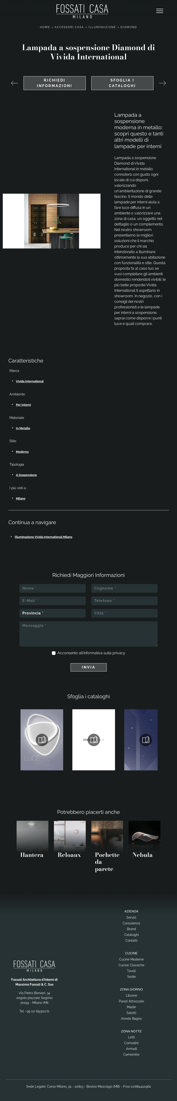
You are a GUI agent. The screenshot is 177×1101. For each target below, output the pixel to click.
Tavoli (131, 971)
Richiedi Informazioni (54, 83)
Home (45, 27)
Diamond (129, 27)
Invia (88, 667)
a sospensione (26, 475)
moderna (22, 451)
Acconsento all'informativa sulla (91, 653)
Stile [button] (12, 441)
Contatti (131, 940)
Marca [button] (14, 371)
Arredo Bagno (131, 1018)
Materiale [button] (16, 418)
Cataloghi (131, 935)
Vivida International (30, 381)
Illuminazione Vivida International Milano (43, 537)
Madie (131, 1007)
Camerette (131, 1054)
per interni (23, 404)
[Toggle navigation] (159, 11)
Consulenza (131, 923)
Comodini (131, 1043)
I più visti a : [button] (18, 488)
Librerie (131, 995)
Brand (131, 929)
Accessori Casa (69, 27)
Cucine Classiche (131, 965)
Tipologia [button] (16, 464)
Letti (131, 1037)
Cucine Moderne (131, 959)
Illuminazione (102, 27)
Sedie (131, 976)
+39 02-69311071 (37, 1011)
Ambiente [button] (17, 394)
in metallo (23, 428)
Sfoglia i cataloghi (122, 83)
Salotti (131, 1013)
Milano (20, 498)
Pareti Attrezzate (131, 1001)
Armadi (131, 1049)
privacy (118, 653)
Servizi (131, 917)
